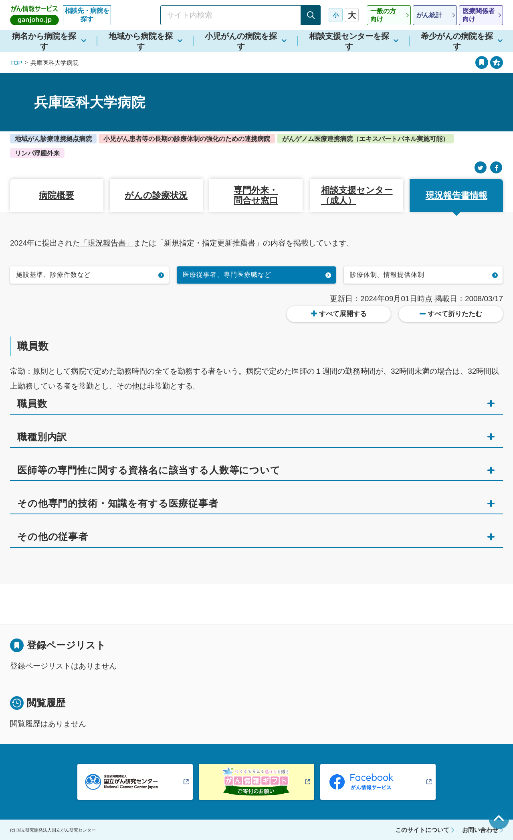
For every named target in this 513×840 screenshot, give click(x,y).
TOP (16, 62)
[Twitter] (480, 167)
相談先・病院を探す (87, 14)
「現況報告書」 (106, 243)
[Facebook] (496, 167)
